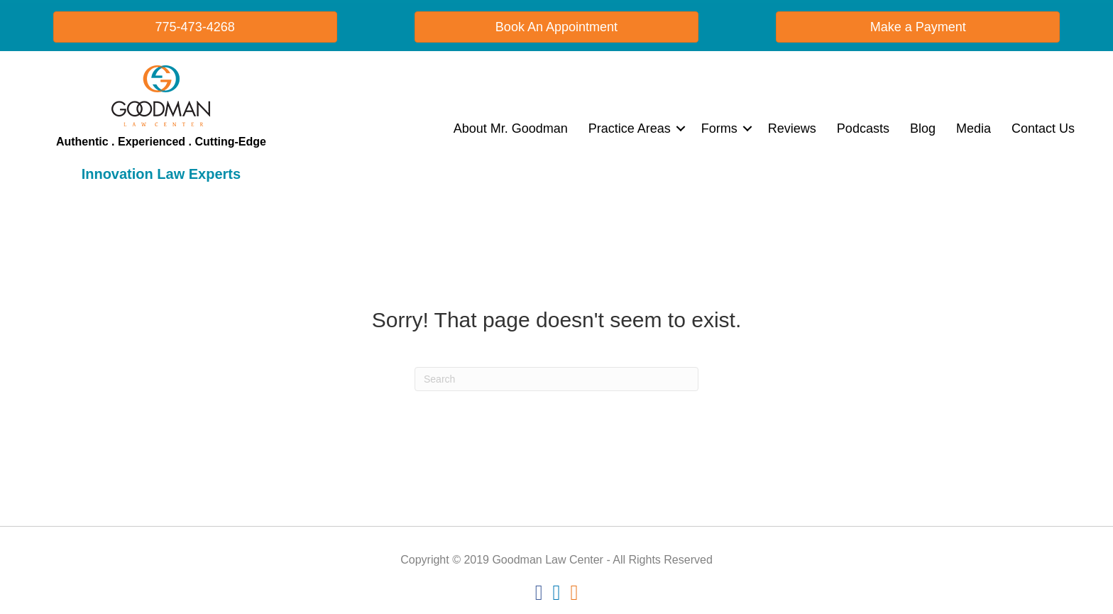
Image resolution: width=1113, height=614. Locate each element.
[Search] (556, 379)
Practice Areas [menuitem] (629, 128)
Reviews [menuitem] (792, 128)
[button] (681, 128)
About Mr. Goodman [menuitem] (511, 128)
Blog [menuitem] (923, 128)
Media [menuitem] (973, 128)
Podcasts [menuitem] (863, 128)
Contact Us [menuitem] (1043, 128)
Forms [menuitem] (719, 128)
